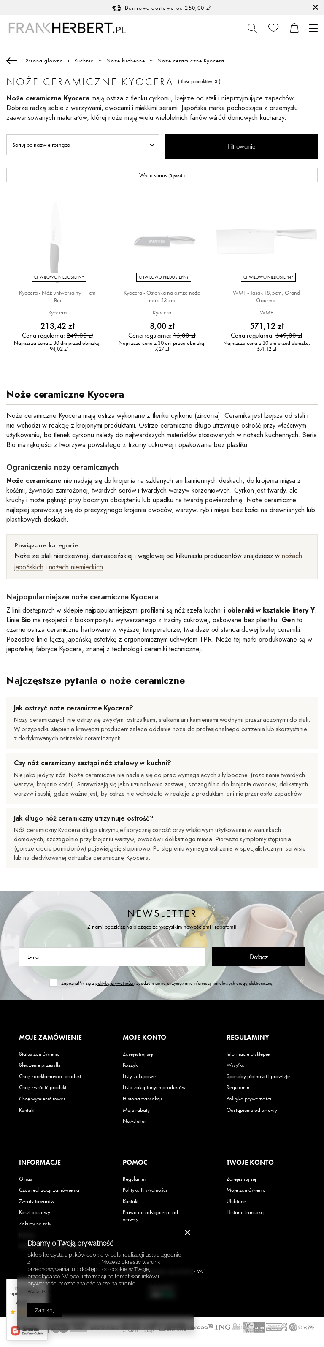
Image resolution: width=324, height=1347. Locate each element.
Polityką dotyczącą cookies (65, 1262)
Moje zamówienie (50, 1037)
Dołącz (259, 956)
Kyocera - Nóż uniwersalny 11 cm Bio (57, 296)
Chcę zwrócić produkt (42, 1087)
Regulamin (238, 1087)
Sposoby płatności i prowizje (258, 1076)
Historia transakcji (142, 1098)
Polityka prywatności (249, 1098)
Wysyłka (236, 1065)
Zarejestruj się (138, 1054)
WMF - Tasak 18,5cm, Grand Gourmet (266, 296)
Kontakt (27, 1110)
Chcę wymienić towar (42, 1098)
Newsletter (162, 913)
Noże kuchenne (125, 60)
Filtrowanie (241, 146)
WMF (266, 312)
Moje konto (144, 1037)
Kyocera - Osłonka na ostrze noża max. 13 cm (162, 296)
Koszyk (130, 1065)
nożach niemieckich (76, 567)
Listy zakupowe (139, 1076)
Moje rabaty (136, 1110)
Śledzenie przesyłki (39, 1065)
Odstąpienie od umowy (252, 1110)
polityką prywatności (114, 983)
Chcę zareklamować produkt (50, 1076)
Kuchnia (84, 60)
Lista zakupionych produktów (154, 1087)
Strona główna (44, 60)
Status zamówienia (39, 1054)
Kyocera (57, 312)
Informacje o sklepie (248, 1054)
